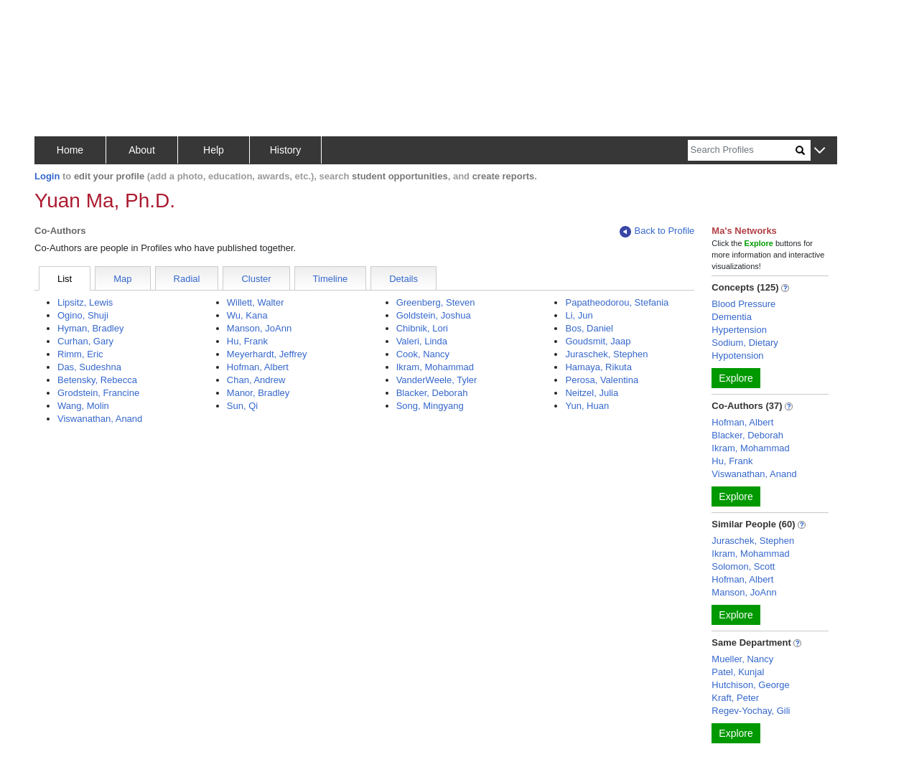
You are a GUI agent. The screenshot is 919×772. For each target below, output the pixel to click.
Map (122, 278)
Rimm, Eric (80, 354)
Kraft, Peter (735, 697)
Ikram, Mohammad (435, 367)
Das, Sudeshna (89, 367)
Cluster (256, 278)
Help (213, 150)
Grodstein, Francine (98, 392)
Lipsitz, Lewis (85, 302)
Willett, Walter (255, 302)
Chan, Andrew (256, 380)
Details (403, 278)
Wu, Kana (247, 315)
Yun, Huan (587, 405)
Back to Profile (657, 231)
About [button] (142, 150)
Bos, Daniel (588, 328)
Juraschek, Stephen (606, 354)
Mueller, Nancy (742, 659)
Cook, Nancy (422, 354)
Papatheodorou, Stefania (616, 302)
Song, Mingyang (430, 405)
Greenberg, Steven (435, 302)
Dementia (732, 316)
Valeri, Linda (421, 341)
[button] (820, 151)
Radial (187, 278)
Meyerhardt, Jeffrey (267, 354)
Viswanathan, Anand (99, 418)
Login (47, 176)
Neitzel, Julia (591, 392)
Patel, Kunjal (738, 672)
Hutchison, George (750, 684)
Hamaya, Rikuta (598, 367)
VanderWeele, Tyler (436, 380)
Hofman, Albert (258, 367)
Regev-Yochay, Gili (751, 710)
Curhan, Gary (85, 341)
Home (70, 150)
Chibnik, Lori (422, 328)
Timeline (330, 278)
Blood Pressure (743, 303)
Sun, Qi (242, 405)
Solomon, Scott (743, 566)
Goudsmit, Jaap (597, 341)
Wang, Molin (83, 405)
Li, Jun (578, 315)
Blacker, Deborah (432, 392)
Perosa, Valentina (601, 380)
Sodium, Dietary (745, 342)
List (64, 278)
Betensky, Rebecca (97, 380)
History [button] (286, 150)
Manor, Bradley (258, 392)
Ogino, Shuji (82, 315)
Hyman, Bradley (90, 328)
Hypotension (737, 355)
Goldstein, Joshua (433, 315)
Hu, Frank (247, 341)
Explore (735, 378)
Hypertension (739, 329)
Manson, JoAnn (259, 328)
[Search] (742, 150)
